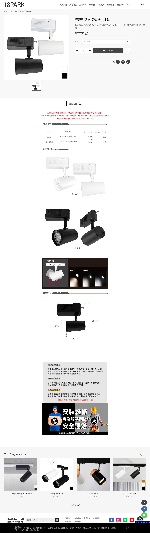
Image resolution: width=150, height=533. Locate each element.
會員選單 (132, 4)
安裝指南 (87, 518)
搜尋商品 (136, 4)
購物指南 (77, 518)
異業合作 (77, 522)
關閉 (134, 528)
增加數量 (90, 50)
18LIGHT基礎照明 (19, 11)
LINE (123, 62)
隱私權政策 (34, 530)
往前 (137, 455)
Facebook (117, 62)
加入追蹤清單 (127, 50)
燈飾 (10, 11)
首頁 (5, 11)
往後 (144, 455)
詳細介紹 (73, 104)
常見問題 (96, 518)
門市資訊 (68, 518)
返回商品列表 (75, 505)
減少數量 (77, 50)
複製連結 (128, 61)
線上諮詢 (68, 522)
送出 (57, 520)
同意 (127, 528)
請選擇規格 (105, 41)
